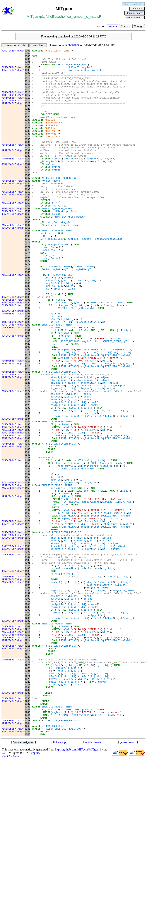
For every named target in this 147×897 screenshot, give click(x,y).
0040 (27, 180)
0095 (27, 363)
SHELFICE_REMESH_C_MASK (72, 67)
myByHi (79, 310)
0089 (27, 343)
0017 (27, 104)
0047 (27, 204)
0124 (27, 459)
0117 (27, 436)
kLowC (72, 479)
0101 (27, 383)
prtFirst (57, 243)
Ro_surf (90, 423)
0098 (27, 373)
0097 (27, 370)
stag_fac (66, 257)
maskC (54, 463)
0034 (27, 160)
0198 (27, 705)
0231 (27, 815)
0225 (27, 795)
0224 (27, 791)
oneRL (70, 672)
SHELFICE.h (53, 154)
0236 (27, 831)
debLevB (73, 277)
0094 (27, 360)
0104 (27, 393)
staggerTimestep (58, 283)
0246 (27, 865)
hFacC (103, 692)
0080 (27, 313)
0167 (27, 602)
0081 (27, 316)
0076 (27, 300)
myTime (73, 74)
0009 (27, 77)
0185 (27, 662)
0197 (27, 702)
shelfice (52, 16)
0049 (27, 210)
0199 (27, 708)
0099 (27, 376)
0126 (27, 466)
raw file (38, 45)
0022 (27, 121)
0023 (27, 124)
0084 (27, 326)
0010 (27, 81)
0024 (27, 127)
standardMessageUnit (108, 277)
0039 (27, 177)
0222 (27, 785)
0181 (27, 649)
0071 (27, 283)
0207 (27, 735)
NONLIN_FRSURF (51, 207)
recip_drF (111, 356)
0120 (27, 446)
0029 (27, 144)
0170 (27, 612)
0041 (27, 184)
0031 (27, 150)
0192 (27, 685)
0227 (27, 801)
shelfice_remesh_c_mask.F (80, 16)
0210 (27, 745)
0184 (27, 659)
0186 (27, 665)
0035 (27, 164)
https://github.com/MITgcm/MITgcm (77, 886)
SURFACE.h (52, 147)
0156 (27, 566)
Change (138, 26)
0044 (27, 194)
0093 (27, 356)
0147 (27, 536)
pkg (43, 16)
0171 (27, 615)
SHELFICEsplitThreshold (107, 353)
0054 (27, 227)
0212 (27, 752)
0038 (27, 174)
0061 (27, 250)
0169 (27, 609)
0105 (27, 396)
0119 (27, 443)
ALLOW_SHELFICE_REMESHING (59, 204)
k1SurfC (74, 71)
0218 (27, 772)
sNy (94, 180)
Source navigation (133, 4)
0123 (27, 456)
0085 (27, 330)
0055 (27, 230)
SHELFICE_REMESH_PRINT (57, 240)
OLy (88, 180)
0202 (27, 718)
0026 (27, 134)
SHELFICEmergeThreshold (78, 360)
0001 (27, 51)
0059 (27, 243)
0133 (27, 489)
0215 (27, 762)
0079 (27, 310)
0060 (27, 247)
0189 (27, 675)
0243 (27, 855)
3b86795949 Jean (13, 104)
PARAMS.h (52, 140)
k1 (59, 237)
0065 (27, 263)
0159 (27, 576)
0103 (27, 390)
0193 (27, 689)
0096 (27, 366)
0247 (27, 868)
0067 (27, 270)
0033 (27, 157)
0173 (27, 622)
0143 (27, 522)
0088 (27, 340)
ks (53, 237)
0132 (27, 486)
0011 (27, 84)
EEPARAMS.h (53, 137)
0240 (27, 845)
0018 (27, 107)
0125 (27, 463)
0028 (27, 140)
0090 (27, 346)
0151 (27, 549)
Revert (125, 26)
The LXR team (10, 893)
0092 (27, 353)
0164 (27, 592)
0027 (27, 137)
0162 (27, 586)
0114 (27, 426)
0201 (27, 715)
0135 (27, 496)
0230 (27, 811)
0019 (27, 111)
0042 (27, 187)
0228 (27, 805)
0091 (27, 350)
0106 (27, 400)
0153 (27, 556)
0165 (27, 596)
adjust (50, 260)
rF (64, 376)
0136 (27, 499)
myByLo (56, 310)
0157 (27, 569)
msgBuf (80, 250)
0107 (27, 403)
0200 (27, 712)
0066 (27, 267)
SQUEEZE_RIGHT (111, 400)
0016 (27, 101)
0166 (27, 599)
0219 (27, 775)
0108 (27, 406)
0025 (27, 130)
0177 (27, 635)
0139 (27, 509)
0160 (27, 579)
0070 (27, 280)
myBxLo (57, 313)
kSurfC (80, 326)
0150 (27, 546)
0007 (27, 71)
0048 (27, 207)
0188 (27, 672)
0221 (27, 782)
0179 (27, 642)
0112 (27, 419)
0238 (27, 838)
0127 (27, 469)
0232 (27, 818)
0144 (27, 526)
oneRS (87, 463)
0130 (27, 479)
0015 (27, 97)
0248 (27, 871)
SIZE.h (50, 134)
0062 (27, 253)
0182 (27, 652)
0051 (27, 217)
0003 (27, 57)
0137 (27, 503)
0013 (27, 91)
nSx (106, 180)
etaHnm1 (55, 449)
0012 (27, 87)
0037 (27, 170)
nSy (112, 180)
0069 (27, 277)
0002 (27, 54)
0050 (27, 214)
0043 (27, 190)
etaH (68, 426)
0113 (27, 423)
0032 (27, 154)
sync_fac (52, 257)
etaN (53, 443)
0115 (27, 429)
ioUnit (56, 247)
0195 (27, 695)
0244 (27, 858)
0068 (27, 273)
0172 (27, 619)
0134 (27, 493)
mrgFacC (87, 71)
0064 (27, 260)
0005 (27, 64)
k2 (64, 237)
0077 (27, 303)
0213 (27, 755)
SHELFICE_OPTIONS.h (59, 51)
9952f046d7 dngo (13, 51)
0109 (27, 410)
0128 (27, 473)
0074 (27, 293)
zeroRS (88, 705)
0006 (27, 67)
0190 (27, 679)
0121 (27, 449)
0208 (27, 738)
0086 (27, 333)
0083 (27, 323)
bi (53, 230)
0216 (27, 765)
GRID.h (50, 144)
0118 (27, 439)
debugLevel (55, 277)
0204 (27, 725)
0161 (27, 582)
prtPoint (72, 243)
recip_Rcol (56, 808)
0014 (27, 94)
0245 (27, 861)
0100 (27, 380)
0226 (27, 798)
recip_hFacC (58, 473)
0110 (27, 413)
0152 (27, 552)
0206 (27, 732)
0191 (27, 682)
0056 (27, 233)
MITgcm (33, 16)
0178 (27, 639)
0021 (27, 117)
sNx (74, 180)
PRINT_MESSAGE (70, 400)
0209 (27, 742)
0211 (27, 748)
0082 (27, 320)
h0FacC (54, 466)
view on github (15, 45)
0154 (27, 559)
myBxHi (80, 313)
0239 (27, 841)
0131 (27, 483)
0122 (27, 453)
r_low (82, 682)
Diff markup (137, 8)
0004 (27, 61)
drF (96, 356)
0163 (27, 589)
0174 (27, 625)
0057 (27, 237)
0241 (27, 848)
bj (59, 230)
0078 (27, 307)
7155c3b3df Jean (13, 71)
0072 (27, 287)
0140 (27, 512)
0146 (27, 532)
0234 (27, 825)
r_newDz (63, 260)
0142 (27, 519)
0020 (27, 114)
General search (135, 17)
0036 (27, 167)
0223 (27, 788)
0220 (27, 778)
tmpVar (75, 260)
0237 (27, 835)
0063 (27, 257)
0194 (27, 692)
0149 (27, 542)
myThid (96, 74)
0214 (27, 758)
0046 (27, 200)
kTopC (57, 336)
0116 (27, 433)
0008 (27, 74)
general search (128, 879)
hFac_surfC (62, 353)
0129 (27, 476)
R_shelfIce (83, 376)
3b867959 (74, 45)
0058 (27, 240)
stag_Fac (92, 689)
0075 (27, 297)
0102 (27, 386)
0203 (27, 722)
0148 (27, 539)
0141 (27, 516)
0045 (27, 197)
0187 (27, 669)
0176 (27, 632)
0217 (27, 768)
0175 (27, 629)
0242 (27, 851)
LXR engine (32, 890)
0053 (27, 223)
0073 (27, 290)
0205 (27, 728)
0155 (27, 562)
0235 (27, 828)
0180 (27, 645)
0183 (27, 655)
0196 (27, 698)
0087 (27, 336)
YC (115, 413)
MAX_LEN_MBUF (65, 250)
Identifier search (134, 13)
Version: (107, 26)
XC (95, 413)
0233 (27, 821)
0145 (27, 529)
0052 (27, 220)
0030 (27, 147)
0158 (27, 572)
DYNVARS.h (52, 150)
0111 (27, 416)
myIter (85, 74)
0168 (27, 605)
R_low (106, 483)
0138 (27, 506)
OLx (68, 180)
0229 (27, 808)
